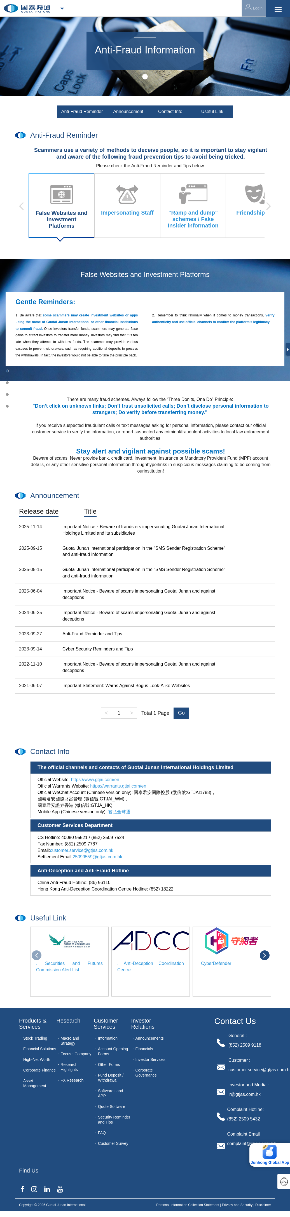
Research (69, 1021)
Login (254, 7)
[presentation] (36, 955)
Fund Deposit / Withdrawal (110, 1077)
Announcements (149, 1038)
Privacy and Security (237, 1205)
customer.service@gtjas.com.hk (81, 850)
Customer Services (107, 1024)
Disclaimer (263, 1205)
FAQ (102, 1133)
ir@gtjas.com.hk (244, 1094)
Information (108, 1038)
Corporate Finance (39, 1070)
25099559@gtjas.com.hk (97, 856)
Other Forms (109, 1064)
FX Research (72, 1080)
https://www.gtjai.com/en (95, 779)
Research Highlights (69, 1067)
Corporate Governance (146, 1072)
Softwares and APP (110, 1093)
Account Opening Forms (113, 1051)
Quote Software (111, 1106)
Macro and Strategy (70, 1041)
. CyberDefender (214, 963)
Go (181, 713)
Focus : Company (76, 1054)
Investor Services (150, 1059)
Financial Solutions (39, 1049)
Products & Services (33, 1024)
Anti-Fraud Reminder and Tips (92, 633)
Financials (144, 1049)
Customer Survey (113, 1143)
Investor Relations (143, 1024)
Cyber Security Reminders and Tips (97, 649)
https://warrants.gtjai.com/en (118, 786)
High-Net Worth (36, 1059)
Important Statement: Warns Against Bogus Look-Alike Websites (126, 685)
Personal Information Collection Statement (187, 1205)
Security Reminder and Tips (114, 1119)
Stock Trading (35, 1038)
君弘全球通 (119, 811)
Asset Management (34, 1083)
